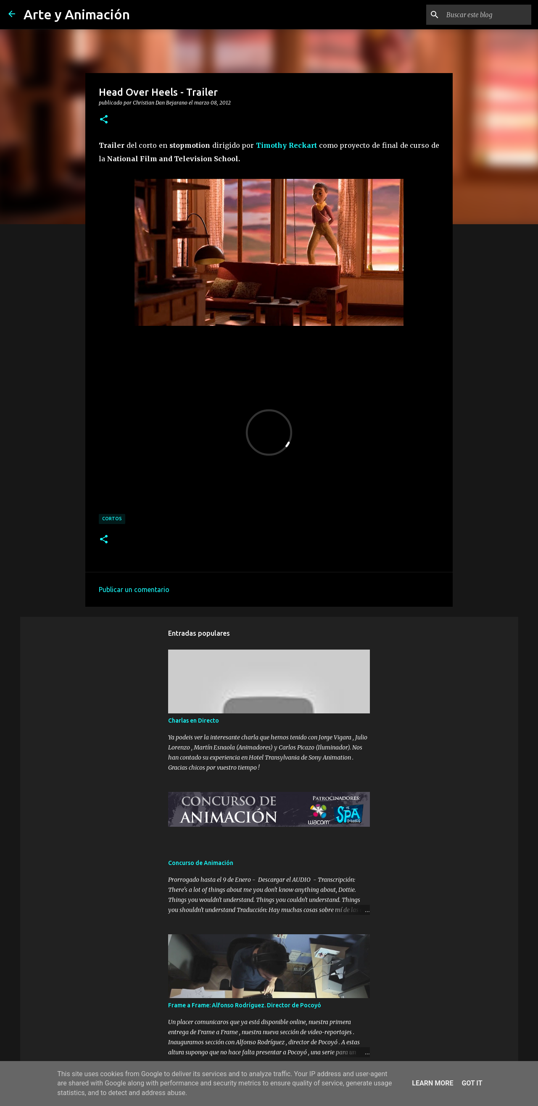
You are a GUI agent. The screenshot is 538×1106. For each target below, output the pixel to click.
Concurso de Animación (200, 863)
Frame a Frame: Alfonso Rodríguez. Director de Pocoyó (244, 1005)
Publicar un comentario (134, 589)
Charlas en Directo (193, 720)
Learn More (432, 1083)
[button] (104, 119)
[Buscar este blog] (487, 15)
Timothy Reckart (286, 145)
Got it (472, 1083)
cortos (112, 518)
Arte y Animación (77, 14)
